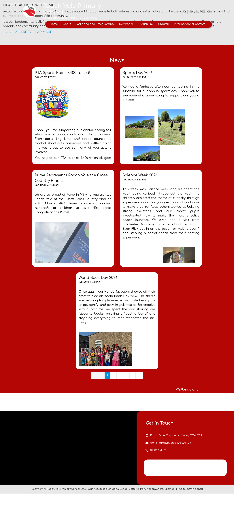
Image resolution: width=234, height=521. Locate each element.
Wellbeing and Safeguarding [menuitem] (95, 24)
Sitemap (170, 516)
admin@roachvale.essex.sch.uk (170, 470)
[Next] (132, 375)
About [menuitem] (67, 24)
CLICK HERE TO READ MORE (30, 32)
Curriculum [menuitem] (145, 24)
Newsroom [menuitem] (126, 24)
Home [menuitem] (54, 24)
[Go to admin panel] (190, 516)
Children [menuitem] (163, 24)
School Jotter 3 (129, 516)
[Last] (139, 375)
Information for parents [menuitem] (189, 24)
